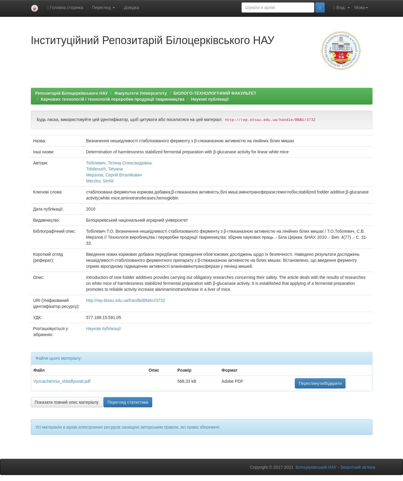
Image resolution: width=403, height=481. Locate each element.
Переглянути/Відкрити (320, 383)
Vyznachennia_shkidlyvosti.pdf (62, 381)
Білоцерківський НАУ (316, 467)
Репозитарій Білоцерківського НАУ (71, 93)
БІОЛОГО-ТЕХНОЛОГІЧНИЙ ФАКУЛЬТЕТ (214, 93)
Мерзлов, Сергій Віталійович (114, 175)
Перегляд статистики (127, 402)
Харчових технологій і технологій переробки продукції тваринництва (112, 99)
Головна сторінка (65, 7)
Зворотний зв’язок (357, 467)
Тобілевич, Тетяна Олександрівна (119, 163)
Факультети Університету (140, 93)
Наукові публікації (210, 99)
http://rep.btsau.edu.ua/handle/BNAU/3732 (125, 300)
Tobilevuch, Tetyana (104, 169)
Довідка (131, 7)
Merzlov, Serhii (100, 181)
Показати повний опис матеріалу (67, 402)
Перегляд (103, 7)
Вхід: (342, 7)
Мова (361, 7)
